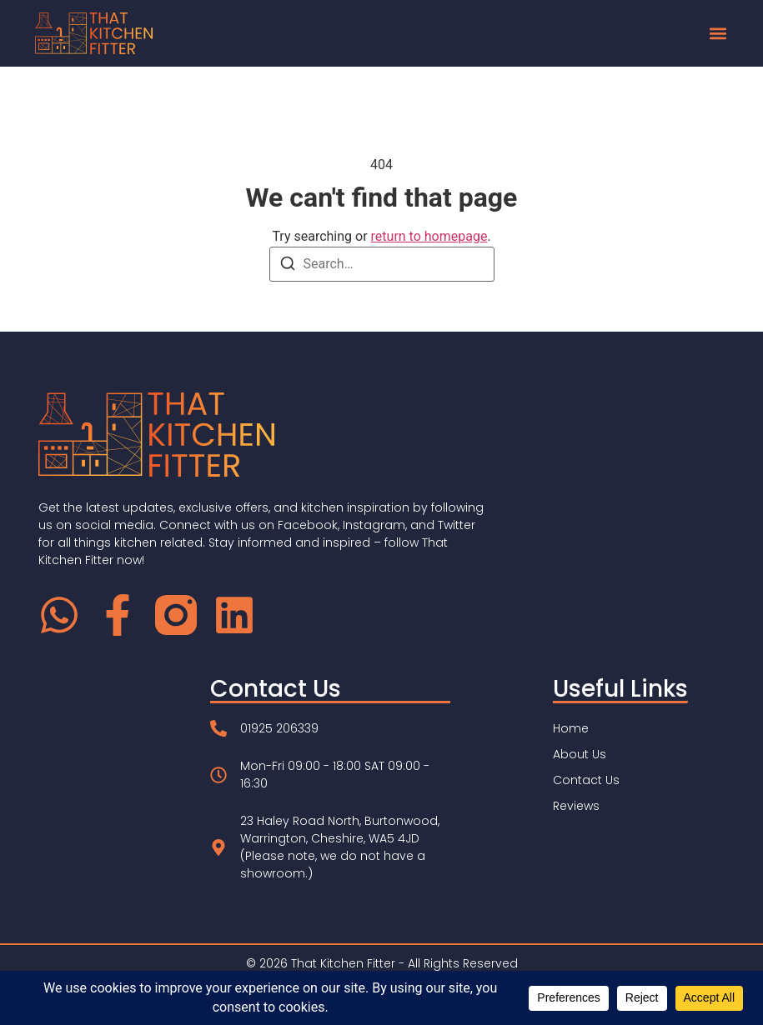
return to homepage (429, 236)
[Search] (287, 266)
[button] (718, 34)
